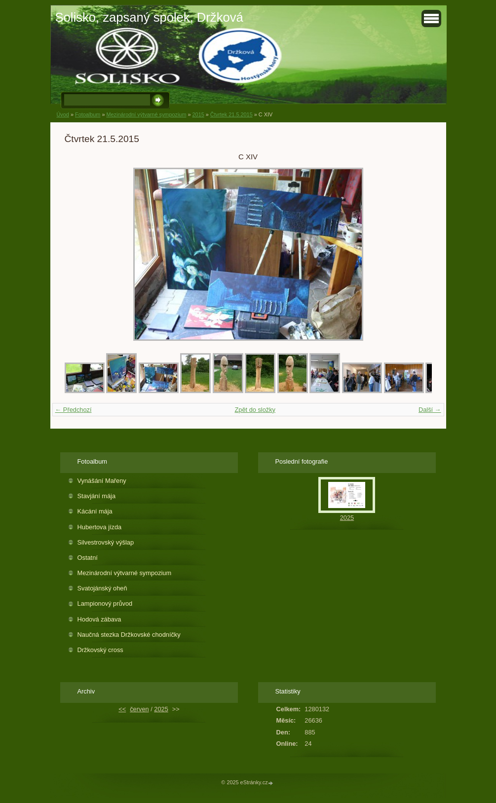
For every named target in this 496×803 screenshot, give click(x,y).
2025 (347, 517)
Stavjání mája (96, 496)
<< (122, 709)
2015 (198, 114)
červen (139, 709)
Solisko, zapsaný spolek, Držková (149, 17)
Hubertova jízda (99, 527)
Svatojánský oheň (102, 588)
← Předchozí (73, 409)
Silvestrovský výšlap (105, 542)
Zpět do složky (254, 409)
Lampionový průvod (105, 603)
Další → (430, 409)
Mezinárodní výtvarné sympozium (146, 114)
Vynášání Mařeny (101, 480)
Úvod (63, 114)
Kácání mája (95, 511)
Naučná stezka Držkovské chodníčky (129, 634)
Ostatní (87, 557)
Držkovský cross (100, 650)
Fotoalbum (87, 114)
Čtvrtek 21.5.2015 (231, 114)
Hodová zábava (99, 619)
